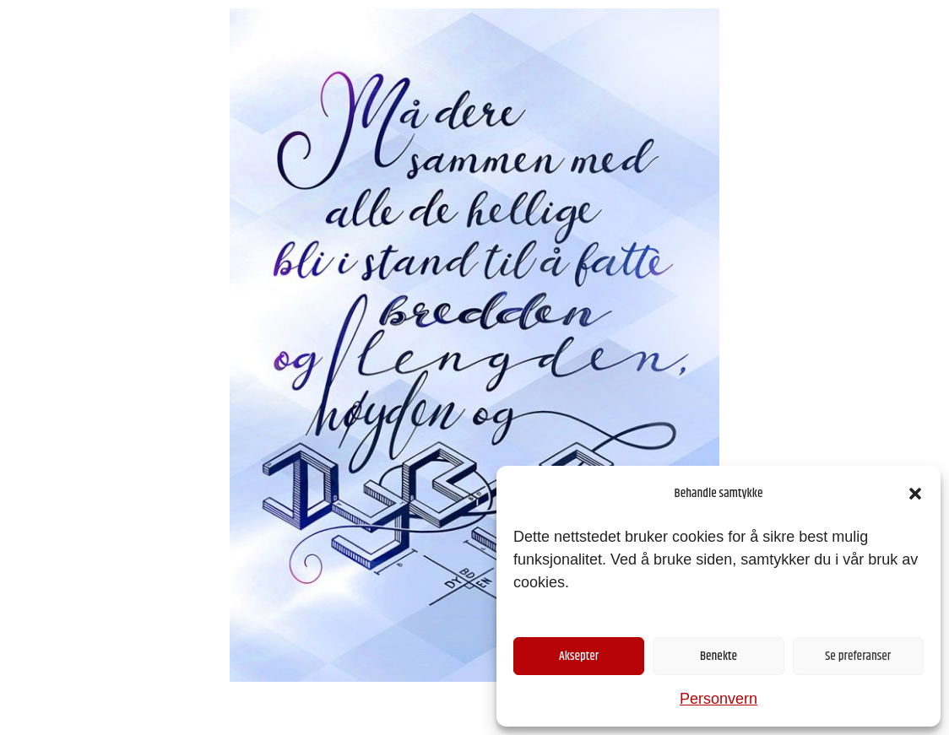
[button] (915, 493)
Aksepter (579, 656)
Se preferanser (858, 656)
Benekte (718, 656)
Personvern (718, 698)
